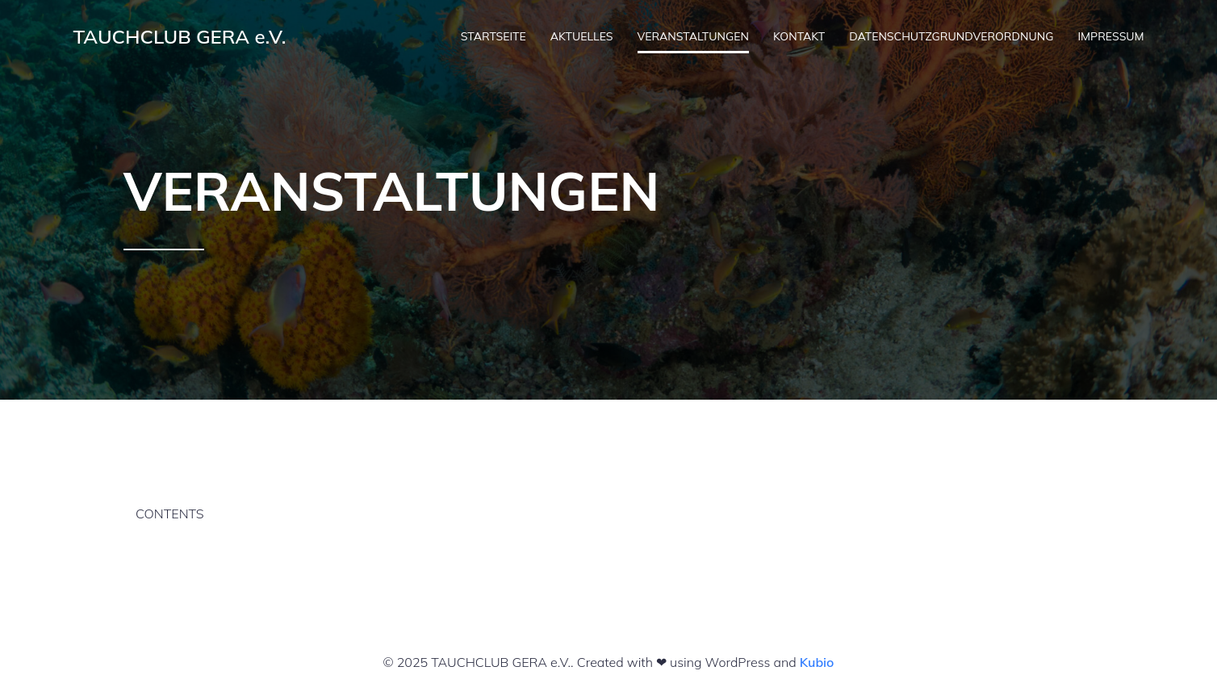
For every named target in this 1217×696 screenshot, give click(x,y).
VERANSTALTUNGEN (693, 36)
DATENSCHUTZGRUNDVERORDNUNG (951, 36)
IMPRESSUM (1110, 36)
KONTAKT (799, 36)
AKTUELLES (581, 36)
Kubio (817, 662)
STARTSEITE (493, 36)
